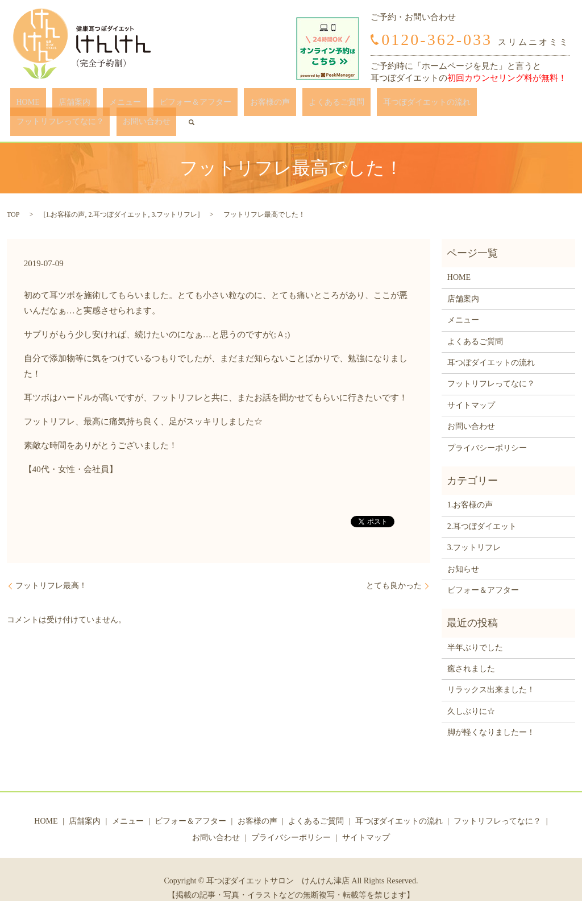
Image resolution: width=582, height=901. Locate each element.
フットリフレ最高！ (51, 568)
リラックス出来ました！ (491, 672)
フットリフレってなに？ (445, 105)
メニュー (99, 105)
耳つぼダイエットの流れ (351, 105)
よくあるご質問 (273, 105)
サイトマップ (471, 387)
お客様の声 (219, 105)
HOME (27, 105)
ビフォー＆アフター (157, 105)
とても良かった (394, 568)
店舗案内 (61, 105)
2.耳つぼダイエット (118, 197)
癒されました (471, 651)
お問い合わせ (519, 105)
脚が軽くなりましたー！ (491, 715)
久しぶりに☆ (471, 693)
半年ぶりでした (475, 630)
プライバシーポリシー (487, 430)
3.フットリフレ (174, 197)
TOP (13, 197)
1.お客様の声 (65, 197)
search (558, 104)
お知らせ (463, 551)
